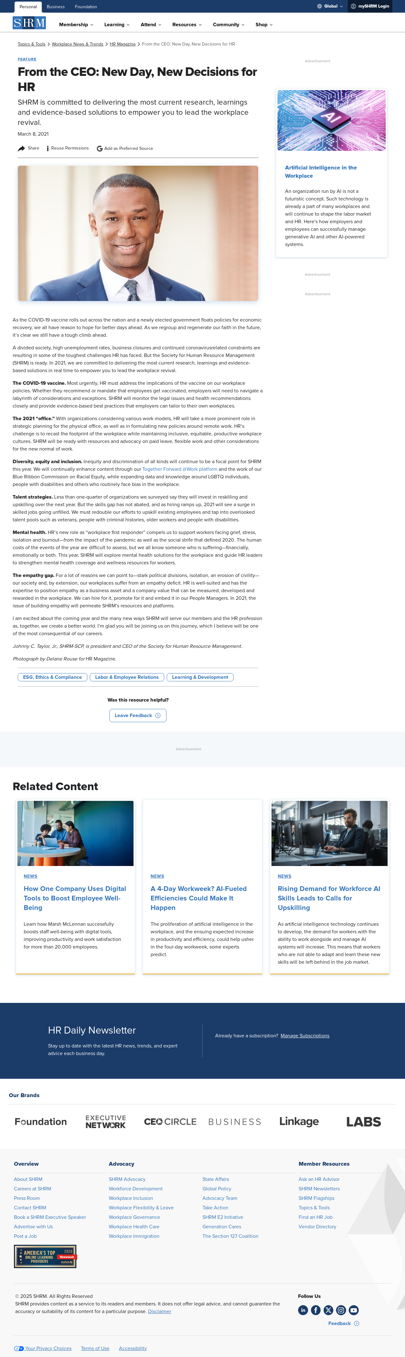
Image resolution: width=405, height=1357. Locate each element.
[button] (137, 715)
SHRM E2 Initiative (222, 1217)
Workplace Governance (134, 1217)
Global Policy (216, 1188)
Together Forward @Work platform (179, 469)
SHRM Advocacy (127, 1179)
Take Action (215, 1207)
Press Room (27, 1198)
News (30, 876)
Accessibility (133, 1348)
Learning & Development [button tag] (200, 677)
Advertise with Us (33, 1226)
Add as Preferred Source (125, 148)
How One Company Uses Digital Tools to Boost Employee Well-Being (75, 899)
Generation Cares (221, 1226)
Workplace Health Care (134, 1226)
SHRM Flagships (316, 1198)
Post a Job (25, 1236)
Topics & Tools (314, 1207)
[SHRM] (29, 22)
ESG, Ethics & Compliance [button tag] (52, 677)
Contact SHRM (30, 1207)
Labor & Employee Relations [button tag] (127, 677)
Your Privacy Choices (48, 1348)
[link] (32, 44)
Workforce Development (136, 1188)
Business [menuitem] (56, 7)
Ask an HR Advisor (319, 1179)
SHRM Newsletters (319, 1188)
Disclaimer (159, 1311)
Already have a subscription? (246, 1035)
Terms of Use (95, 1348)
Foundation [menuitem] (86, 7)
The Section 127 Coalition (230, 1236)
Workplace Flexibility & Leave (141, 1207)
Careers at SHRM (32, 1188)
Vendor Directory (317, 1226)
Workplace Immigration (134, 1236)
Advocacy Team (219, 1198)
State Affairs (215, 1179)
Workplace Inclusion (131, 1198)
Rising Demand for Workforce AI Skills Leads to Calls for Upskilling (329, 899)
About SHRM (28, 1179)
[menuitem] (330, 6)
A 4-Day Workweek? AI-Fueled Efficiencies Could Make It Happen (199, 899)
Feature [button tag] (27, 59)
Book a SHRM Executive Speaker (50, 1217)
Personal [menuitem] (28, 7)
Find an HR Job (316, 1217)
